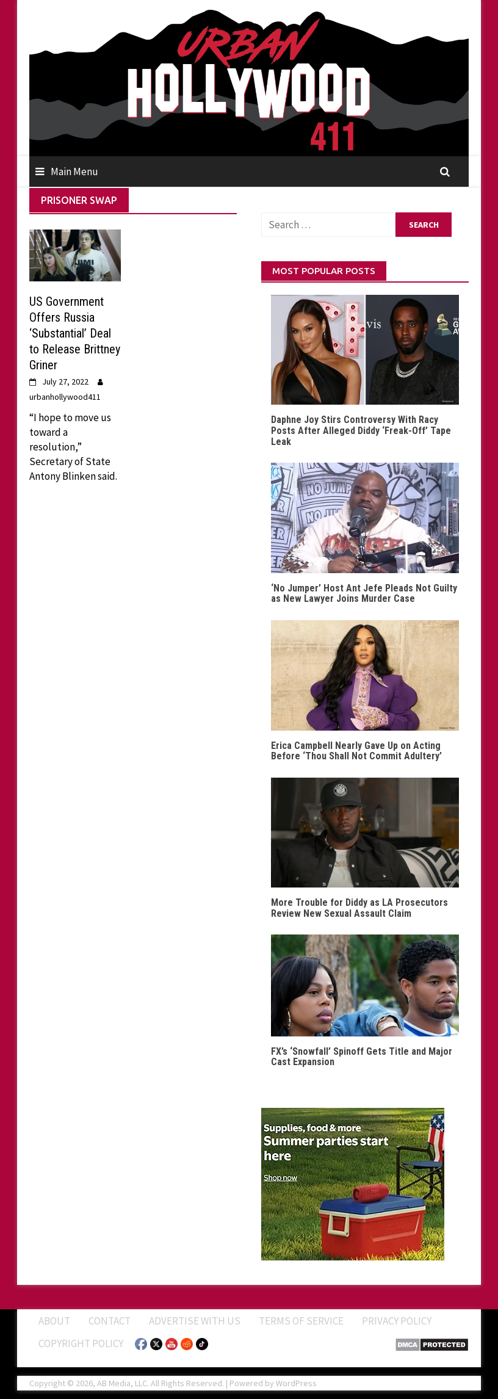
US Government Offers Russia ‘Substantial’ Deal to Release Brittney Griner (74, 333)
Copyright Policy (80, 1343)
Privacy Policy (396, 1321)
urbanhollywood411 (65, 396)
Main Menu (74, 171)
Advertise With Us (194, 1321)
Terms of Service (301, 1321)
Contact (109, 1321)
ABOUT (54, 1321)
